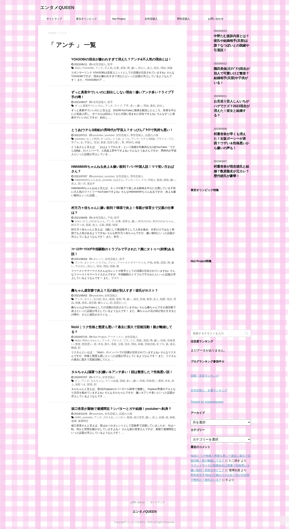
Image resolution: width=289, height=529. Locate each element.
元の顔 (97, 299)
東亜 (103, 142)
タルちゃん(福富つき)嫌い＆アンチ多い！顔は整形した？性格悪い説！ (122, 372)
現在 (156, 67)
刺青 (156, 262)
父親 (101, 224)
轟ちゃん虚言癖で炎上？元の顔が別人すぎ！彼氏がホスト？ (114, 290)
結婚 (161, 417)
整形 (149, 299)
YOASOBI (88, 67)
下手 (126, 105)
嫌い (133, 67)
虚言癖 (93, 302)
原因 (123, 67)
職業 (108, 224)
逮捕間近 (83, 420)
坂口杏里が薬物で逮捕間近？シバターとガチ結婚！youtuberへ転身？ (121, 408)
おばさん (118, 179)
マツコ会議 (111, 380)
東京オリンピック (86, 18)
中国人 (152, 179)
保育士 (126, 221)
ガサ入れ (108, 417)
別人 (105, 299)
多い (132, 105)
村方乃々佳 (77, 224)
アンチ (99, 67)
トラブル (101, 262)
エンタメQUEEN (57, 7)
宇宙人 (88, 142)
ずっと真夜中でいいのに (89, 105)
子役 (110, 217)
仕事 (116, 67)
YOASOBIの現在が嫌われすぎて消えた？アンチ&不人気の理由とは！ (121, 59)
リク (132, 340)
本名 (100, 344)
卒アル (75, 142)
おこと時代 (92, 138)
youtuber (98, 135)
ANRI (78, 417)
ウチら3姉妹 (147, 138)
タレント (98, 258)
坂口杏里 (139, 417)
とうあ (116, 138)
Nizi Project (118, 18)
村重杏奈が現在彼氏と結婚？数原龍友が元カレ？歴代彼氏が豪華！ (231, 171)
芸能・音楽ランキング (205, 375)
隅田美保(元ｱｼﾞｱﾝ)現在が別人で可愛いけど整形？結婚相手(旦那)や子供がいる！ (231, 75)
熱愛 (162, 299)
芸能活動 (150, 344)
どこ (77, 380)
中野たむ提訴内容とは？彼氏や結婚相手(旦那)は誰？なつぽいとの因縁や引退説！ (231, 43)
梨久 (107, 344)
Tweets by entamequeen (207, 401)
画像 (169, 67)
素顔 (152, 105)
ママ (143, 179)
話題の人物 (151, 135)
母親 (88, 224)
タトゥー (89, 262)
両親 (139, 340)
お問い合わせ (216, 18)
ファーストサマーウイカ (131, 262)
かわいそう (81, 221)
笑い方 (82, 183)
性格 (142, 299)
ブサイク (161, 138)
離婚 (73, 347)
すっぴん (106, 138)
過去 (172, 344)
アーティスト (115, 336)
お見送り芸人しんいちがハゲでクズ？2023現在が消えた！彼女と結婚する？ (232, 108)
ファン (112, 262)
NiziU (78, 340)
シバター (120, 417)
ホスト (88, 299)
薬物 (172, 417)
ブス (171, 138)
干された (80, 266)
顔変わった (120, 302)
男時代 (130, 142)
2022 (78, 67)
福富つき (80, 384)
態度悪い (87, 344)
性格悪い (152, 380)
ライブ (118, 105)
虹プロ (160, 344)
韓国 (115, 224)
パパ (136, 179)
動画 (159, 179)
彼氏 (136, 299)
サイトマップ (54, 18)
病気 (84, 302)
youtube (107, 179)
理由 (163, 67)
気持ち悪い (113, 142)
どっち (126, 138)
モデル (97, 377)
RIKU (85, 340)
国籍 (166, 179)
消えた (142, 67)
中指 (150, 262)
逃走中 (91, 183)
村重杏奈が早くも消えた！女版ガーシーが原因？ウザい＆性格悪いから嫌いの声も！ (231, 141)
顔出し (161, 105)
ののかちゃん (97, 221)
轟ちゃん (103, 302)
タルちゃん (97, 380)
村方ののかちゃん (163, 221)
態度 (77, 344)
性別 (96, 142)
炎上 (149, 67)
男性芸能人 (183, 18)
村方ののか (144, 221)
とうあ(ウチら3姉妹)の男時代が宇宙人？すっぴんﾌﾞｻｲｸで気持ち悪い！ (122, 130)
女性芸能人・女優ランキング (209, 390)
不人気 (108, 67)
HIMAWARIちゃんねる (88, 179)
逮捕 (73, 420)
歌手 (110, 64)
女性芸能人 (151, 18)
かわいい (95, 340)
